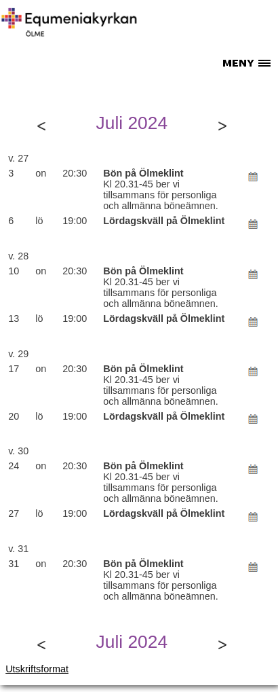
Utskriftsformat (36, 668)
